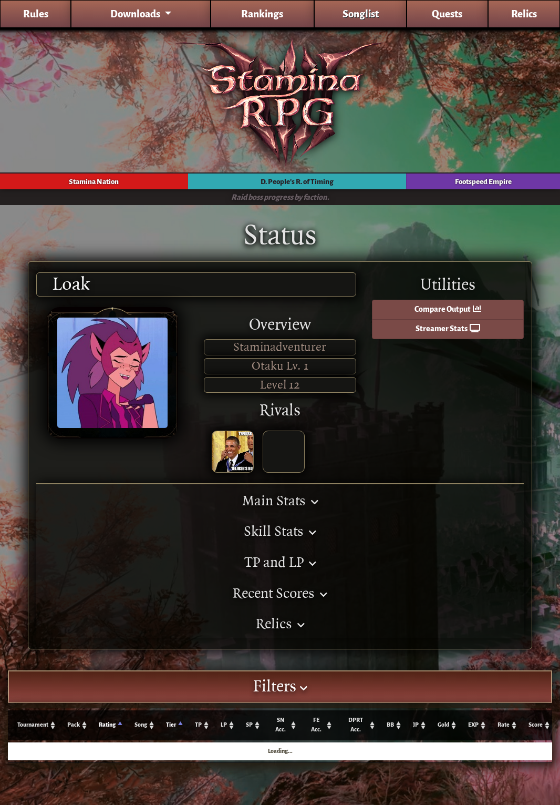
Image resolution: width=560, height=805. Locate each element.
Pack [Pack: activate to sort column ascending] (73, 725)
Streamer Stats (448, 329)
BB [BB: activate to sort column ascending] (390, 725)
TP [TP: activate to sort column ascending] (198, 725)
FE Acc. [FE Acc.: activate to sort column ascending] (316, 724)
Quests (447, 14)
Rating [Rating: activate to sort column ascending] (107, 725)
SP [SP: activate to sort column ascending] (249, 725)
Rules (35, 14)
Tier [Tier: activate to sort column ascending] (171, 725)
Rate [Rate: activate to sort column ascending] (503, 725)
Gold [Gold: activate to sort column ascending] (443, 725)
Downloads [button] (136, 14)
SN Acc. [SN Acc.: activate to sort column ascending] (280, 724)
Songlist (361, 14)
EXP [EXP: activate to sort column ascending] (473, 725)
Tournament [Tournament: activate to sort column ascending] (32, 725)
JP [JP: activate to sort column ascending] (416, 725)
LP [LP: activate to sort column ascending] (224, 725)
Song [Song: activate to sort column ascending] (140, 725)
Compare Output (447, 309)
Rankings (262, 14)
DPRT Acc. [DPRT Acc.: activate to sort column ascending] (355, 724)
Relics (524, 14)
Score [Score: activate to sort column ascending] (535, 725)
